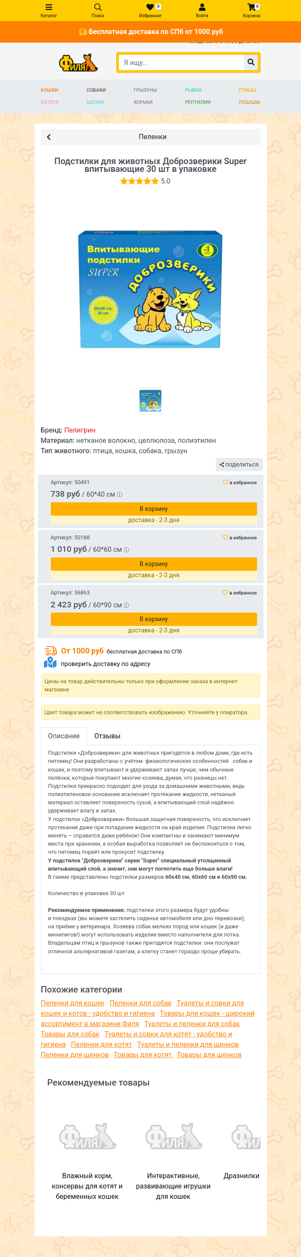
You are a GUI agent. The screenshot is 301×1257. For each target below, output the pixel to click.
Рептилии (198, 102)
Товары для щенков (209, 1055)
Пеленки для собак (141, 1003)
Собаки (96, 90)
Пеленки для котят (101, 1044)
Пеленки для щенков (75, 1055)
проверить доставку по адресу (105, 664)
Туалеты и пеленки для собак (192, 1024)
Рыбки (193, 90)
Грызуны (145, 90)
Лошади (249, 102)
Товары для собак (70, 1034)
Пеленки (107, 136)
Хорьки (142, 102)
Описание (64, 736)
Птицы (247, 90)
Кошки (50, 90)
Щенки (95, 102)
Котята (50, 102)
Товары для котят (143, 1055)
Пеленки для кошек (73, 1003)
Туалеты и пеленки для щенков (188, 1044)
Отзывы (107, 736)
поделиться (239, 464)
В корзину (154, 508)
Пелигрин (80, 430)
